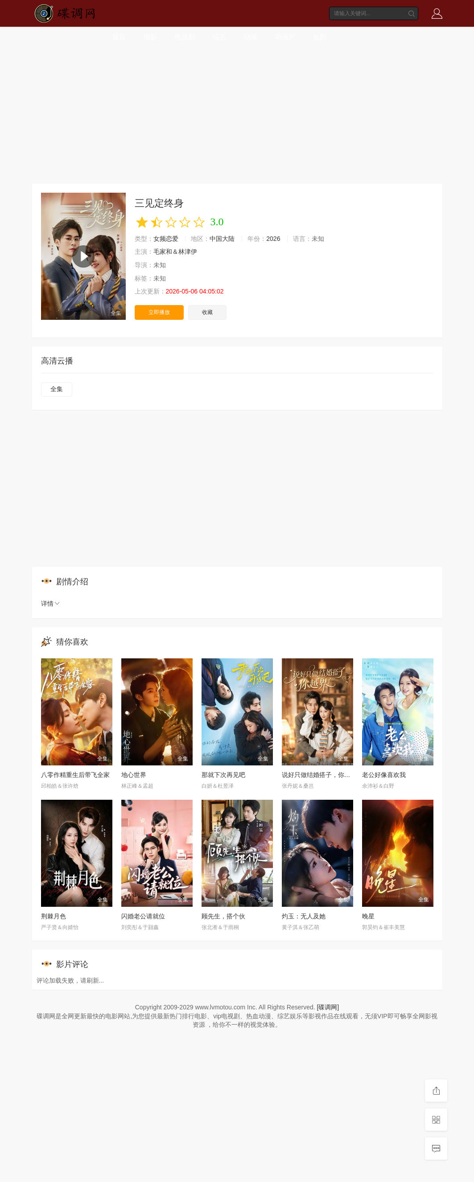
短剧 (319, 37)
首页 (119, 37)
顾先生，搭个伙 (223, 916)
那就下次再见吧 (223, 774)
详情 (51, 603)
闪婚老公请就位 (143, 916)
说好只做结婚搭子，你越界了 (322, 774)
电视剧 (185, 37)
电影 (150, 37)
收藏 (207, 312)
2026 (273, 238)
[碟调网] (328, 1007)
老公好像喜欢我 (384, 774)
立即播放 (159, 312)
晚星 (368, 916)
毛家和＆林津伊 (175, 251)
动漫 (250, 37)
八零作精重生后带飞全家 (75, 774)
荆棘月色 (53, 916)
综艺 (219, 37)
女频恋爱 (165, 238)
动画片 (285, 37)
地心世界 (133, 774)
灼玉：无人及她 (304, 916)
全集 (56, 389)
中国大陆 (222, 238)
